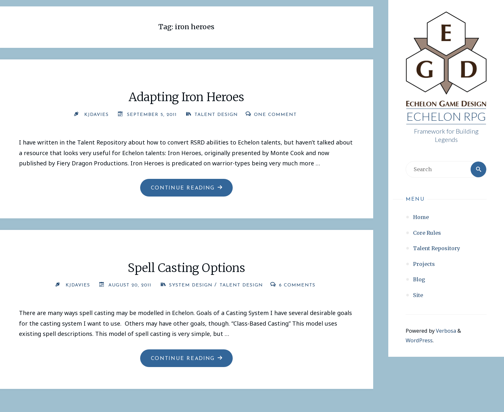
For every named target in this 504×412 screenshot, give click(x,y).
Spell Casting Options (186, 268)
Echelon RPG (446, 116)
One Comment (275, 114)
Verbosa (445, 330)
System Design (190, 285)
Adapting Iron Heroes (186, 97)
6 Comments (297, 285)
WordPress (419, 340)
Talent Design (216, 114)
